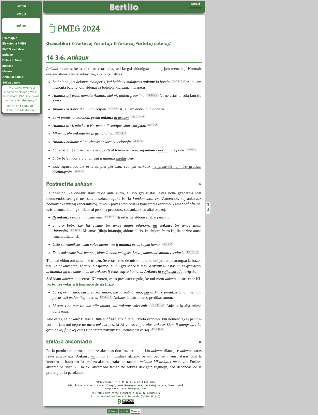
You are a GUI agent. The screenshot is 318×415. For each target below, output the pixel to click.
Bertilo (21, 6)
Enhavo (7, 54)
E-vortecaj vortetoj (91, 43)
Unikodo (113, 411)
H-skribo (124, 411)
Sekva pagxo (11, 82)
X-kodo (135, 411)
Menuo (7, 71)
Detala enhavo (12, 60)
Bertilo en (20, 106)
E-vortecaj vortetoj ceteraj (141, 43)
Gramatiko (57, 43)
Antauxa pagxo (12, 76)
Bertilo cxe (20, 110)
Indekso (7, 65)
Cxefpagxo (9, 38)
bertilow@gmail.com (133, 388)
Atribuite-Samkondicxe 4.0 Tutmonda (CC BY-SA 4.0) (125, 396)
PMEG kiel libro (13, 49)
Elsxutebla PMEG (14, 43)
